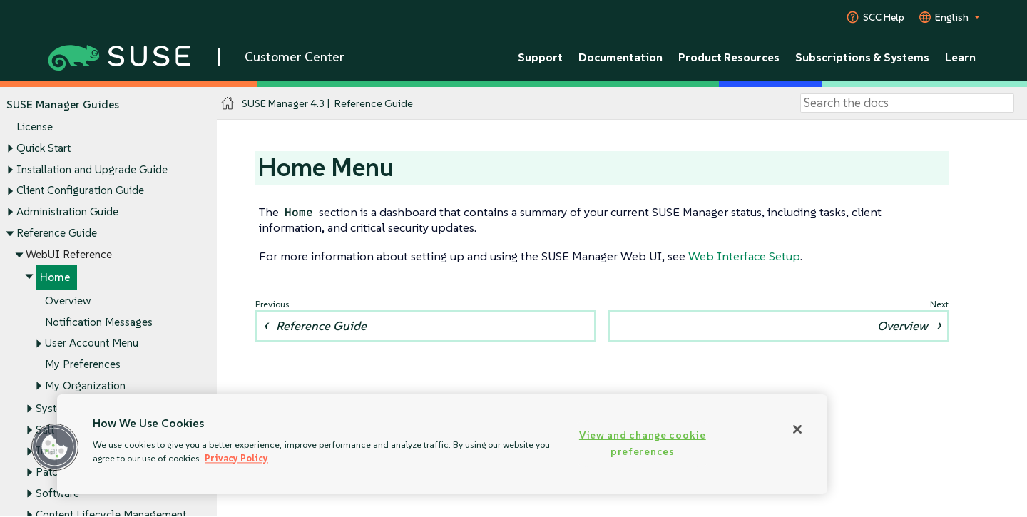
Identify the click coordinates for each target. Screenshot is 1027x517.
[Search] (907, 103)
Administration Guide (67, 211)
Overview (68, 300)
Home (55, 278)
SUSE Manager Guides (62, 104)
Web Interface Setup (744, 256)
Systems (56, 408)
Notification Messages (99, 322)
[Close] (797, 429)
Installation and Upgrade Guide (92, 169)
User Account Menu (91, 343)
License (34, 127)
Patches (55, 471)
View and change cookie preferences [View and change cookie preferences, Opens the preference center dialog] (642, 443)
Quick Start (43, 148)
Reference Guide (56, 233)
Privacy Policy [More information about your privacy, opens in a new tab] (236, 458)
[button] (55, 447)
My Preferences (83, 365)
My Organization (85, 385)
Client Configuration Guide (80, 191)
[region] (442, 444)
